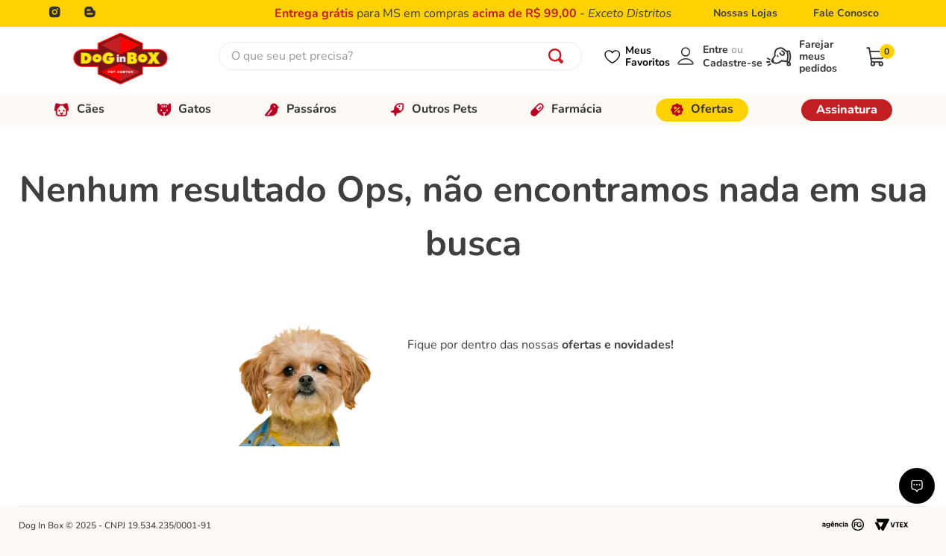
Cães (79, 109)
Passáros (300, 109)
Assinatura (846, 109)
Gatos (184, 109)
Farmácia (566, 109)
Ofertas (702, 109)
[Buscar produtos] (558, 56)
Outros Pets (433, 109)
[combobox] (400, 56)
